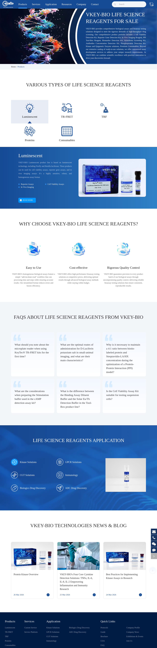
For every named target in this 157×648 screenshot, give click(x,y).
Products (22, 6)
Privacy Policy (97, 643)
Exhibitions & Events (134, 616)
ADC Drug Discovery (71, 467)
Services (36, 6)
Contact (95, 6)
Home (13, 67)
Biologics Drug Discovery (28, 467)
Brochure (104, 616)
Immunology (67, 454)
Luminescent (30, 135)
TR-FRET (9, 612)
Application (51, 6)
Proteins (8, 621)
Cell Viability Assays (56, 164)
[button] (153, 550)
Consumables (10, 625)
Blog (102, 629)
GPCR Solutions (69, 441)
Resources (67, 6)
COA (103, 621)
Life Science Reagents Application (78, 420)
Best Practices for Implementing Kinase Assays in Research (122, 556)
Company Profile (133, 607)
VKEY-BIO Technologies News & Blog (78, 505)
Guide (103, 612)
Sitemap (87, 643)
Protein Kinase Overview (26, 554)
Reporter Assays (27, 164)
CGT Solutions (23, 454)
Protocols (104, 607)
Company (81, 6)
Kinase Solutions (24, 441)
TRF (6, 616)
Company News (132, 612)
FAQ (102, 625)
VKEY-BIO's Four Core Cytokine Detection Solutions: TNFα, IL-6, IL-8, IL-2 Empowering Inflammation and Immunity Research (76, 561)
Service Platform (31, 612)
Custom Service (30, 607)
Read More (26, 180)
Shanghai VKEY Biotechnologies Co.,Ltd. (28, 643)
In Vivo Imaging (27, 167)
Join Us (129, 621)
